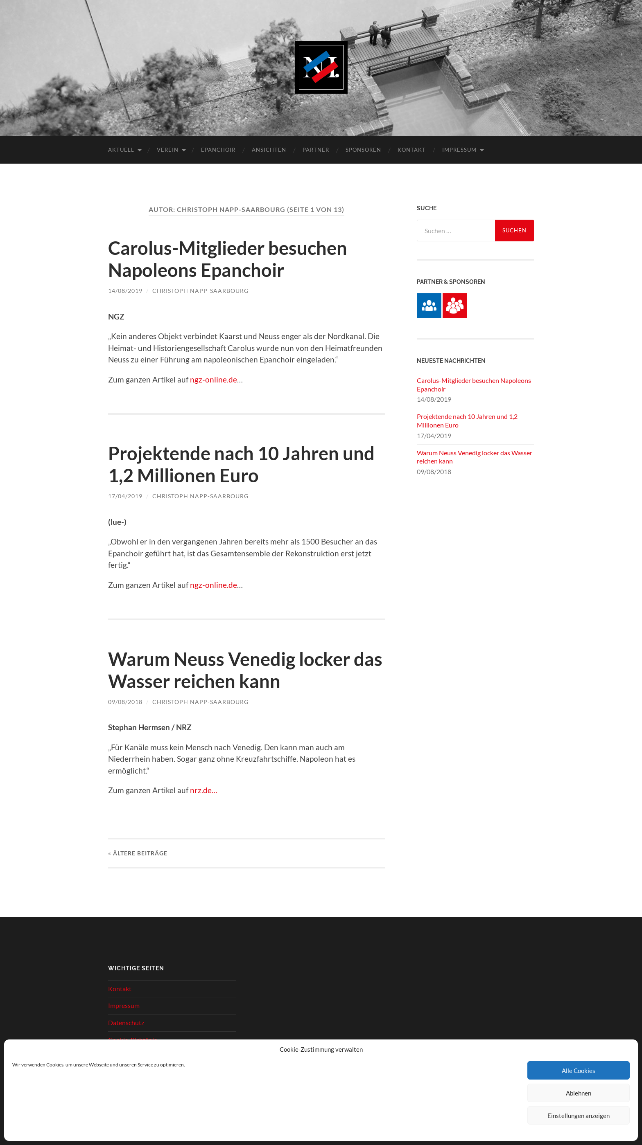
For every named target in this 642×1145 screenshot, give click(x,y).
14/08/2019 (125, 290)
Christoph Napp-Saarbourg (200, 290)
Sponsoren (363, 149)
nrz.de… (203, 790)
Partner (316, 149)
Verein (168, 149)
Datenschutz (126, 1022)
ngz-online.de (213, 379)
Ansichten (269, 149)
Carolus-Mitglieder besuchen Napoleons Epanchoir (227, 259)
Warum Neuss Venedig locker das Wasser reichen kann (245, 670)
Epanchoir (218, 149)
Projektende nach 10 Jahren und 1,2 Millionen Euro (241, 464)
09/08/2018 (125, 701)
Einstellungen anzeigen (578, 1115)
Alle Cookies (578, 1070)
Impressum (459, 149)
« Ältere (137, 853)
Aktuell (121, 149)
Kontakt (412, 149)
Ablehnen (578, 1093)
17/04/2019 (125, 496)
